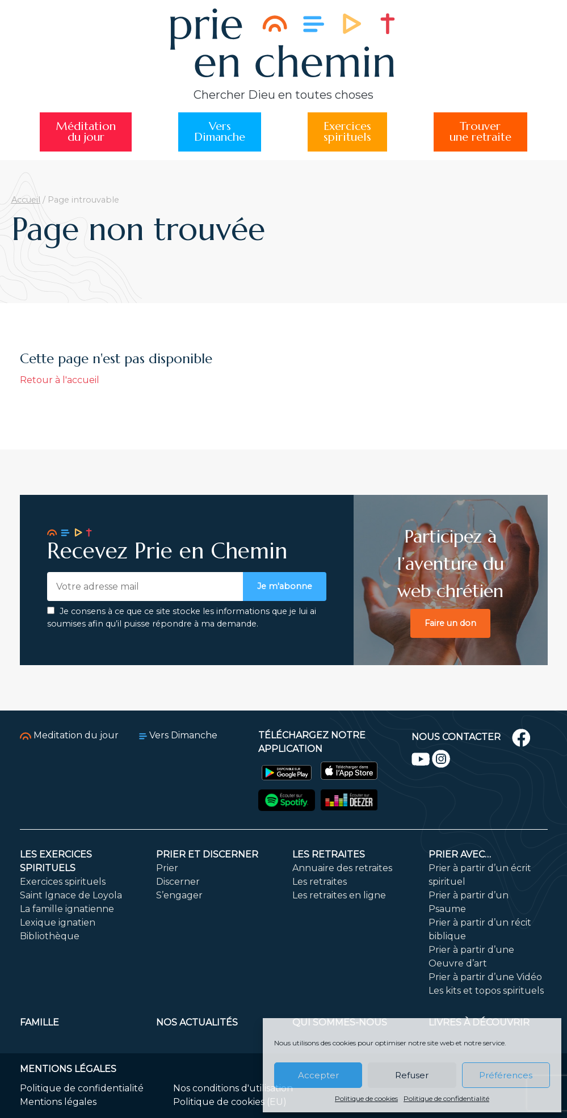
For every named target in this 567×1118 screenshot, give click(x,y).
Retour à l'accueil (59, 380)
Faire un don (450, 623)
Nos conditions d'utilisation (233, 1088)
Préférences (505, 1075)
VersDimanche (219, 132)
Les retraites (328, 854)
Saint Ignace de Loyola (71, 895)
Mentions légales (58, 1101)
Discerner (178, 881)
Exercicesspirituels (347, 132)
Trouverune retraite (480, 132)
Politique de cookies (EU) (230, 1101)
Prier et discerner (207, 854)
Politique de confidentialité (446, 1098)
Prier (167, 868)
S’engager (179, 895)
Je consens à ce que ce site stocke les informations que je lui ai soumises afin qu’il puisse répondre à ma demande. (181, 617)
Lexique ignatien (57, 922)
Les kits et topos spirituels (486, 990)
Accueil (25, 200)
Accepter (318, 1075)
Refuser (412, 1075)
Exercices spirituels (63, 881)
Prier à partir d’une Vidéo (485, 977)
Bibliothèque (49, 936)
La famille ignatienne (67, 908)
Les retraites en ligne (339, 895)
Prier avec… (460, 854)
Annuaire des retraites (342, 868)
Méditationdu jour (86, 132)
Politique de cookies (366, 1098)
